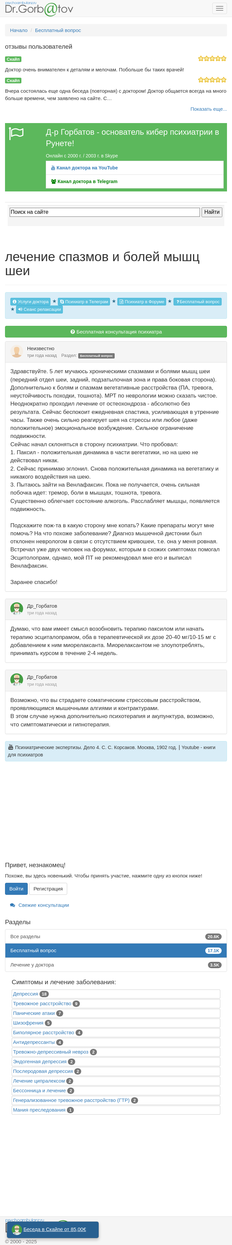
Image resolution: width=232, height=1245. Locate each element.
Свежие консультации (39, 905)
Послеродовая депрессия (43, 1071)
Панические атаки (34, 1013)
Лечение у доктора (116, 964)
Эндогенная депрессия (40, 1061)
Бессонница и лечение (39, 1090)
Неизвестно (40, 348)
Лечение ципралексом (39, 1081)
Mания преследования (39, 1110)
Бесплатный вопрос (198, 301)
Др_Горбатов (42, 606)
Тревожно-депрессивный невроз (50, 1052)
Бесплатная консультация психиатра (116, 332)
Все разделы (116, 936)
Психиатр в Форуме (141, 301)
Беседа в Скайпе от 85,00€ (54, 1229)
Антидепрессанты (34, 1042)
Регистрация (48, 888)
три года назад (42, 355)
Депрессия (25, 994)
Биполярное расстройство (43, 1032)
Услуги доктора (30, 301)
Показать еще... (209, 109)
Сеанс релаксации (39, 309)
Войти (16, 888)
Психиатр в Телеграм (84, 301)
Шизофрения (28, 1023)
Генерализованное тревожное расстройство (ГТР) (71, 1100)
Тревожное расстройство (42, 1003)
